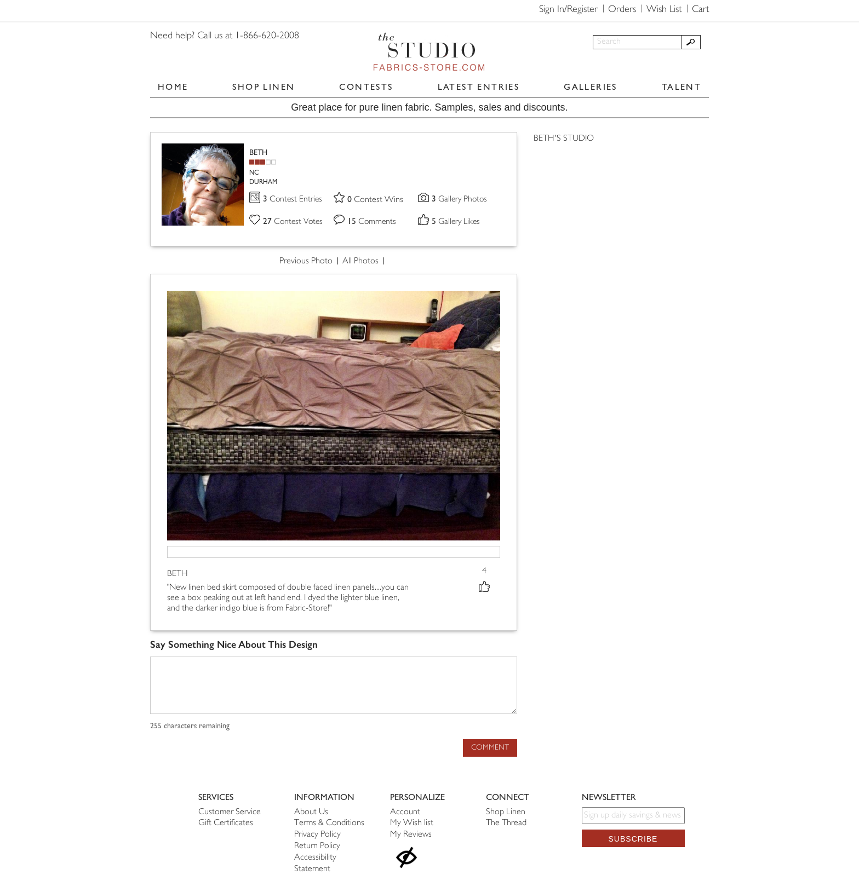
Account (405, 812)
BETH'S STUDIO (564, 139)
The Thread (506, 823)
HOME (173, 87)
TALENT (681, 87)
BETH (258, 152)
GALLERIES (590, 87)
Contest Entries (293, 200)
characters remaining (190, 726)
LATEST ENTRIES (479, 87)
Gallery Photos (461, 200)
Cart (700, 9)
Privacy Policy (317, 835)
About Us (311, 812)
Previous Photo (306, 262)
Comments (372, 222)
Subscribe (633, 838)
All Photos (360, 262)
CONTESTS (366, 87)
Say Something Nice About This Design (234, 645)
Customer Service (229, 812)
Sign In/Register (568, 9)
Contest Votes (294, 222)
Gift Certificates (225, 823)
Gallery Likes (457, 222)
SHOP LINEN (263, 87)
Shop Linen (505, 812)
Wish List (664, 9)
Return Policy (317, 846)
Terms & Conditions (329, 823)
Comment (490, 747)
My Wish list (411, 823)
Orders (622, 9)
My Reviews (411, 835)
